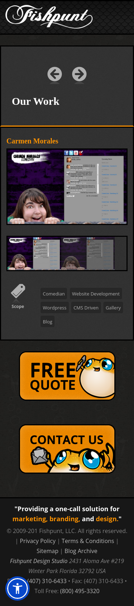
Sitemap (47, 551)
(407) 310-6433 (46, 581)
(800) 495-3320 (79, 591)
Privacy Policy (38, 541)
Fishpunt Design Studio (39, 561)
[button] (17, 588)
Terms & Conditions (88, 541)
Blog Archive (81, 551)
